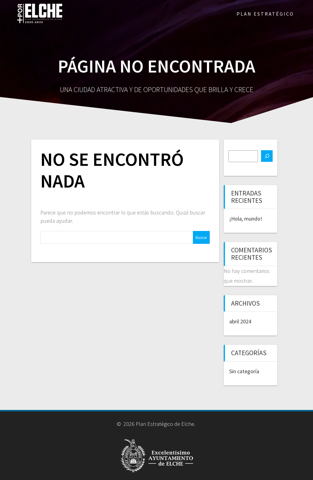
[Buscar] (267, 156)
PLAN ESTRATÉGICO (265, 14)
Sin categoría (244, 371)
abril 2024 (240, 321)
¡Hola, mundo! (245, 218)
